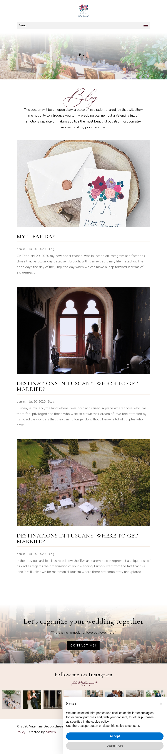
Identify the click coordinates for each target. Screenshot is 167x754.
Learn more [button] (115, 745)
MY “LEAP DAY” (37, 236)
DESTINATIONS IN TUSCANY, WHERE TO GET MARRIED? (77, 386)
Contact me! (83, 646)
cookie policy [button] (100, 721)
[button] (161, 703)
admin (21, 249)
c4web (51, 732)
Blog (51, 249)
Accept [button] (115, 736)
